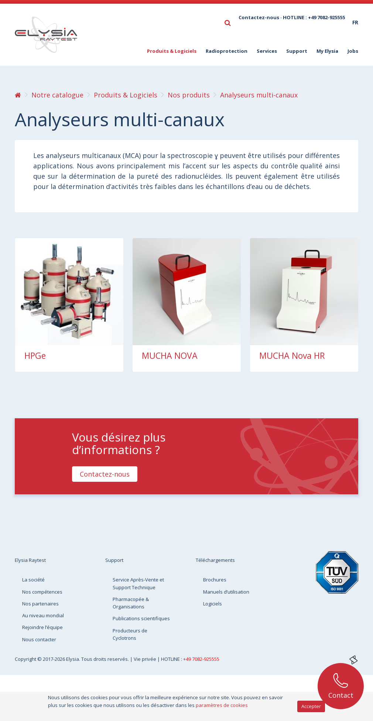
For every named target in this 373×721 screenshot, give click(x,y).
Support (296, 51)
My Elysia (327, 51)
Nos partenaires (40, 603)
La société (33, 579)
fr (355, 22)
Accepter (311, 706)
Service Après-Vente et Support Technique (138, 583)
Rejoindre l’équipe (42, 627)
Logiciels (212, 603)
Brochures (214, 579)
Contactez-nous (259, 17)
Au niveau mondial (43, 615)
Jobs (353, 51)
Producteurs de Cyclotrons (130, 634)
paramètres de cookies (222, 705)
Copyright (26, 659)
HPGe (35, 355)
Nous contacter (39, 639)
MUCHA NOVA (170, 355)
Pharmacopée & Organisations (131, 603)
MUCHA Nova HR (292, 355)
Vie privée (145, 659)
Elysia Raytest (30, 560)
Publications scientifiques (141, 618)
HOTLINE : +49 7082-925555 (314, 17)
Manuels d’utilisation (226, 591)
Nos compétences (42, 591)
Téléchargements (215, 560)
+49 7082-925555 (201, 659)
